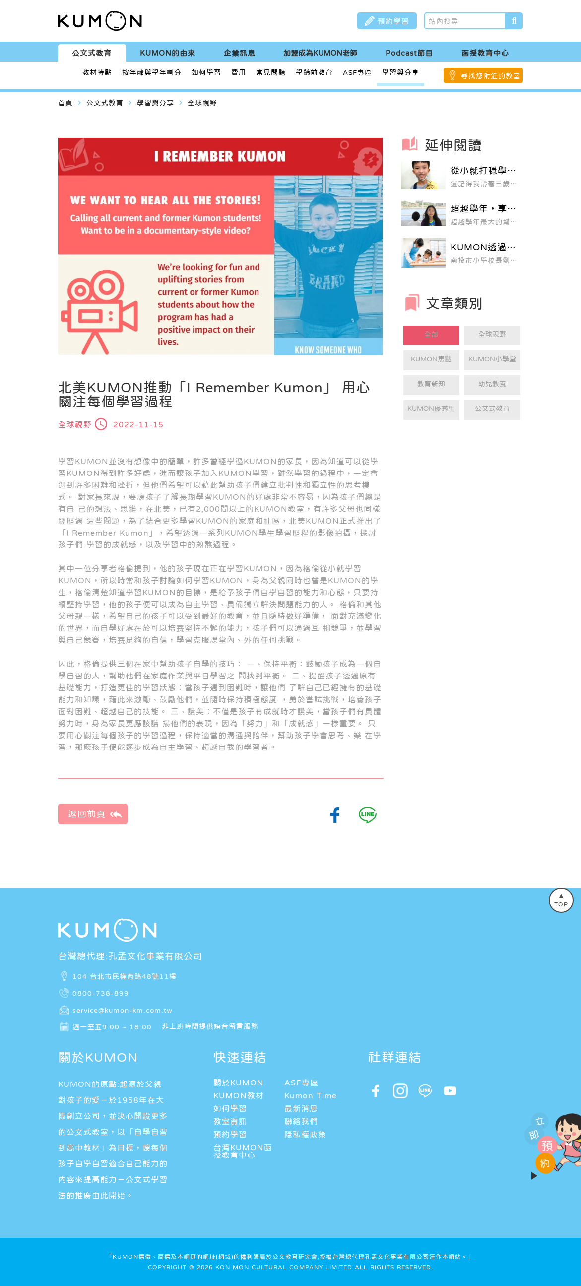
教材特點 (97, 72)
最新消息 (301, 1108)
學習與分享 (400, 72)
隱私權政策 (305, 1134)
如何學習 (206, 72)
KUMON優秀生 (431, 408)
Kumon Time (310, 1095)
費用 (238, 72)
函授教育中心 (485, 53)
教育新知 (431, 383)
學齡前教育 (314, 72)
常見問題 (271, 72)
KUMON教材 (238, 1095)
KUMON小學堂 (492, 358)
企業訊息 (240, 53)
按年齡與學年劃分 (152, 72)
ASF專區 (357, 72)
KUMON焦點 (431, 358)
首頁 (65, 102)
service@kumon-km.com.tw (122, 1009)
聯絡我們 (301, 1121)
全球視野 (492, 334)
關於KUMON (238, 1082)
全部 (431, 334)
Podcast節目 (409, 53)
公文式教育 (92, 53)
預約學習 (230, 1134)
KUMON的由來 (167, 53)
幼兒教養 (492, 383)
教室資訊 (230, 1121)
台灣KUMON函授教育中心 (242, 1151)
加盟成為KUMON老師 (320, 53)
